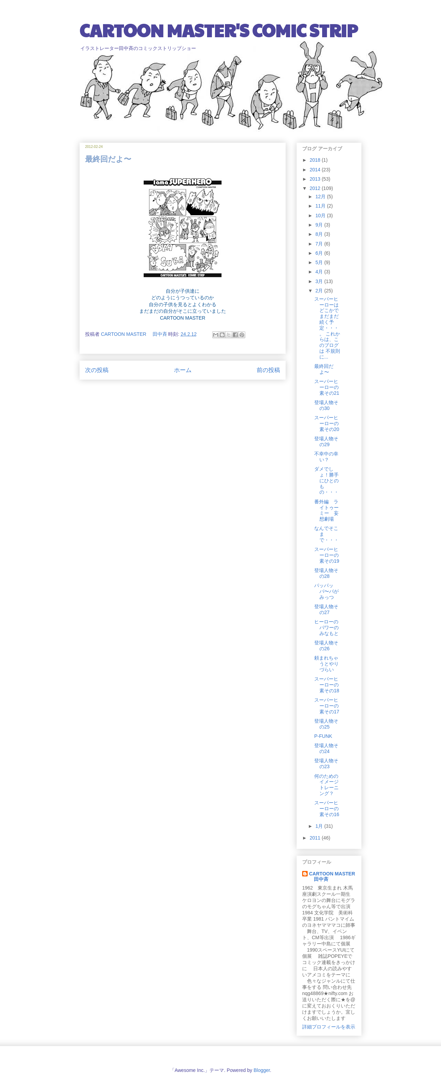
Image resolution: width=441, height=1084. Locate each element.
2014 (316, 169)
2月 (319, 290)
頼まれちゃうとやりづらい (326, 663)
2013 (316, 179)
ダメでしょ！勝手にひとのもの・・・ (326, 480)
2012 (316, 188)
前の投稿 (268, 370)
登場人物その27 (326, 609)
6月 (319, 253)
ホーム (183, 370)
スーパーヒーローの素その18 (326, 684)
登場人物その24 (326, 748)
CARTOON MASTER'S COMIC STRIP (219, 30)
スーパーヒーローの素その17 (326, 705)
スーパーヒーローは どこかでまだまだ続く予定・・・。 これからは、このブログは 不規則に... (327, 328)
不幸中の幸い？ (326, 456)
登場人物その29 (326, 441)
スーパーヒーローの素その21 (326, 387)
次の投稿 (97, 370)
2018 (316, 160)
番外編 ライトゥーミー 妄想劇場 (326, 510)
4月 (319, 271)
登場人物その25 (326, 724)
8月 (319, 234)
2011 (316, 838)
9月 (319, 225)
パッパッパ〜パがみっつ (326, 591)
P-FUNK (323, 736)
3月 (319, 281)
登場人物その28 (326, 573)
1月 (319, 826)
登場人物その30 (326, 405)
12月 (321, 196)
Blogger (262, 1070)
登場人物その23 (326, 763)
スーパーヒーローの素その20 (326, 423)
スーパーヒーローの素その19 (326, 555)
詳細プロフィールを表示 (328, 1027)
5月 (319, 262)
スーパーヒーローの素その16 (326, 808)
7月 (319, 244)
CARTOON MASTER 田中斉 (332, 876)
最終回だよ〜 (324, 369)
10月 (321, 215)
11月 (321, 206)
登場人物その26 (326, 645)
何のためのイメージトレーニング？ (326, 784)
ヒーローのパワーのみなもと (326, 627)
